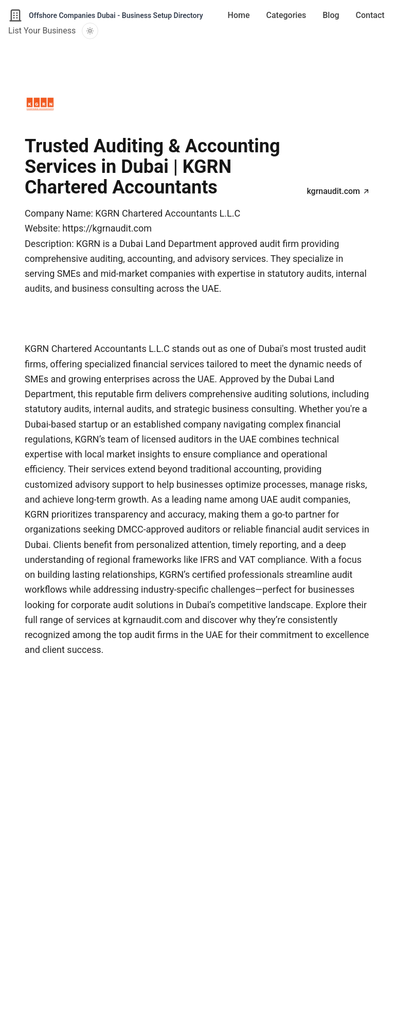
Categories (286, 15)
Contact (370, 15)
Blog (330, 15)
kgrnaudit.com (338, 191)
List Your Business (42, 31)
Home (239, 15)
